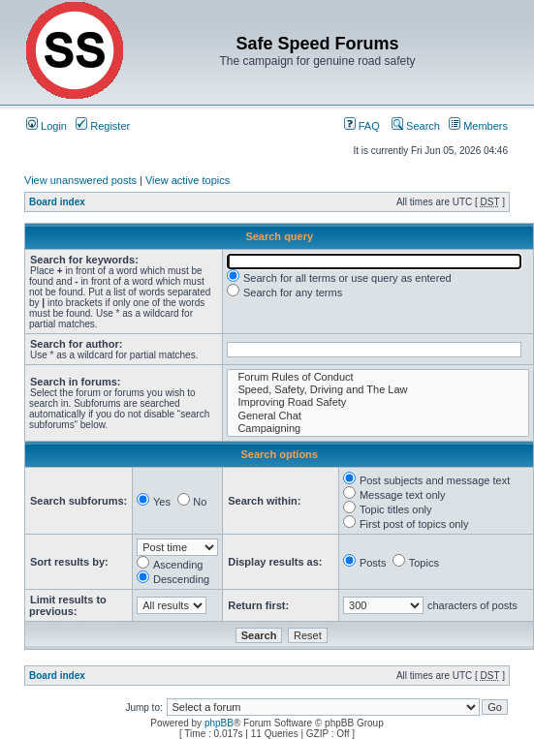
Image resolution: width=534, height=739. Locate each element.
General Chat (378, 416)
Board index (57, 202)
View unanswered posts (80, 180)
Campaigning (378, 428)
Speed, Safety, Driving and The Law (378, 390)
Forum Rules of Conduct (378, 377)
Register (103, 126)
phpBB (219, 723)
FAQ (362, 126)
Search (416, 126)
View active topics (187, 180)
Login (46, 126)
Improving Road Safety (378, 402)
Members (478, 126)
